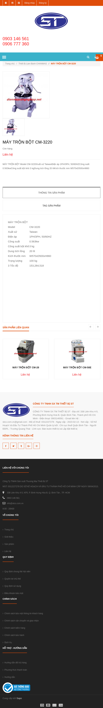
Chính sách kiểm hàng (14, 628)
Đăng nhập (30, 3)
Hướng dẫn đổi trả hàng (15, 662)
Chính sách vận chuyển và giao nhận (21, 621)
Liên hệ (7, 551)
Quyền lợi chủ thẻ (12, 579)
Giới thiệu (8, 537)
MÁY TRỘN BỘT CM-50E (77, 367)
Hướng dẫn (9, 677)
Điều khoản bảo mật (13, 593)
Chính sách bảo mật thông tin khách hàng (23, 613)
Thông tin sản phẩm (51, 192)
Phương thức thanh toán (15, 670)
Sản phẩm (8, 544)
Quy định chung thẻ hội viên (16, 571)
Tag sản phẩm (51, 205)
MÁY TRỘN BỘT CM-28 (25, 367)
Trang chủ (11, 63)
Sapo (19, 698)
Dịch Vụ (7, 642)
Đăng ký (43, 3)
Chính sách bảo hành (13, 635)
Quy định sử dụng (12, 586)
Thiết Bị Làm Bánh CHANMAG (32, 63)
